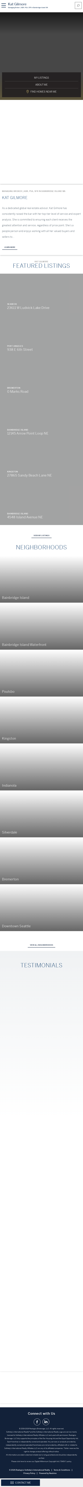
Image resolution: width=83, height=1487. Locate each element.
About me (41, 84)
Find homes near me (41, 91)
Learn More (9, 247)
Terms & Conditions (62, 1470)
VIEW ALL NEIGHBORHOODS (41, 945)
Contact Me (20, 1482)
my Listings (41, 77)
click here (20, 1461)
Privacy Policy (29, 1473)
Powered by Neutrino (48, 1473)
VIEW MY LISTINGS (41, 535)
